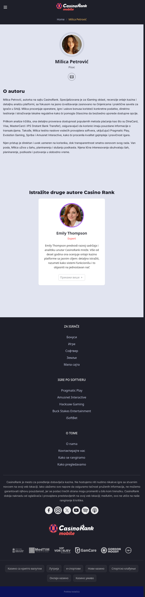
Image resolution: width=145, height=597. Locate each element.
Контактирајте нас (71, 451)
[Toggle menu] (5, 7)
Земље (72, 358)
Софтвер (71, 351)
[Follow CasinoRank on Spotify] (85, 510)
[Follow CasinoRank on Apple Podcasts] (94, 510)
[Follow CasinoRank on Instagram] (58, 510)
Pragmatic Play (71, 390)
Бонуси (72, 337)
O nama (71, 444)
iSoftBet (71, 418)
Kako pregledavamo (71, 464)
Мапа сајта (72, 364)
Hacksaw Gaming (71, 404)
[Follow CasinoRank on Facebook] (49, 510)
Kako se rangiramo (71, 457)
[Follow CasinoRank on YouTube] (76, 510)
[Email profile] (72, 77)
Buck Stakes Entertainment (71, 411)
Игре (71, 344)
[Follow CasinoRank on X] (67, 510)
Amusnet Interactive (71, 397)
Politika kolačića (72, 591)
